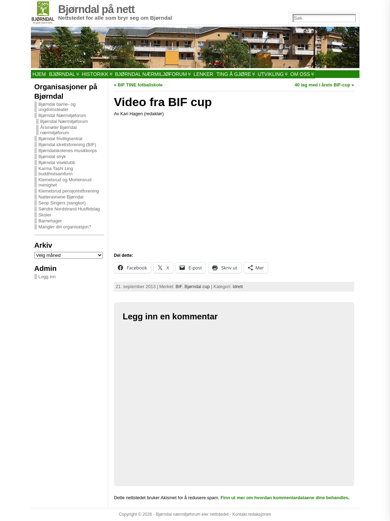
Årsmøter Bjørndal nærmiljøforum (58, 130)
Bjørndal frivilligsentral (60, 138)
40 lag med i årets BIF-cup (322, 84)
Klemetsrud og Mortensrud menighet (65, 182)
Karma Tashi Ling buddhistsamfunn (56, 171)
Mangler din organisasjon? (65, 226)
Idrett (238, 286)
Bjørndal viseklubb (57, 162)
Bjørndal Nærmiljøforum (62, 115)
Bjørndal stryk (52, 156)
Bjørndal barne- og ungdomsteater (57, 107)
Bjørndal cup (197, 286)
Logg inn (47, 276)
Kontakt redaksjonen (251, 514)
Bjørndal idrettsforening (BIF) (67, 144)
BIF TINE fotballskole (140, 84)
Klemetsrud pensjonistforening (69, 191)
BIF (179, 286)
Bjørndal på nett (96, 9)
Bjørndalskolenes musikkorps (68, 150)
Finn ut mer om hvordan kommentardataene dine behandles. (285, 497)
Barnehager (50, 220)
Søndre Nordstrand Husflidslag (69, 208)
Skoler (45, 214)
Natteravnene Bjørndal (61, 197)
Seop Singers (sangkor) (62, 203)
